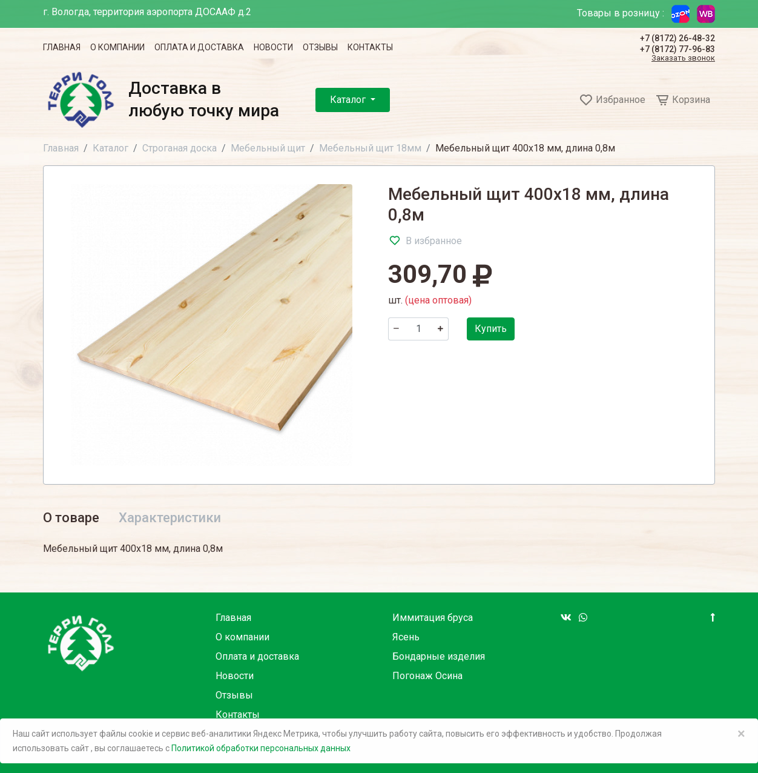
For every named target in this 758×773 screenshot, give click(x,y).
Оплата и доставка (199, 47)
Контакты (370, 47)
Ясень (406, 637)
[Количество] (418, 328)
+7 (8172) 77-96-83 (677, 49)
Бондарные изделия (438, 656)
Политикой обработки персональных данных (261, 748)
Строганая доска (179, 148)
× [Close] (741, 733)
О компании (117, 47)
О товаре (71, 517)
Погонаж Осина (427, 676)
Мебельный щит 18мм (370, 148)
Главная (62, 47)
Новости (273, 47)
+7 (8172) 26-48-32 (677, 38)
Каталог (349, 99)
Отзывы (320, 47)
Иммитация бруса (432, 617)
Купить (491, 328)
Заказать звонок (683, 58)
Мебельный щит (268, 148)
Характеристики (170, 517)
